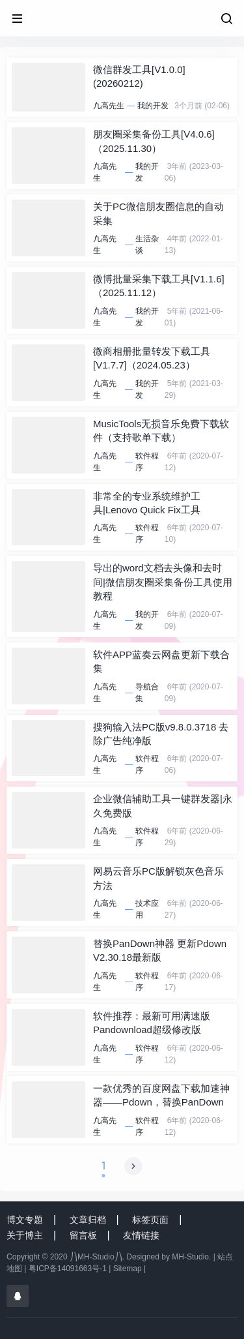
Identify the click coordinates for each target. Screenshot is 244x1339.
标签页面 (150, 1219)
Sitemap (127, 1268)
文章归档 (88, 1219)
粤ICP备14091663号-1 (68, 1268)
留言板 (83, 1235)
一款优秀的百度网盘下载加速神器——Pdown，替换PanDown (161, 1095)
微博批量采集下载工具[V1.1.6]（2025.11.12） (158, 285)
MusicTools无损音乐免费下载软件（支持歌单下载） (161, 430)
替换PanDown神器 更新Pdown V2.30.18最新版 (159, 950)
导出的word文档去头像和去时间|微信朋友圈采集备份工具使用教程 (162, 581)
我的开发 (153, 105)
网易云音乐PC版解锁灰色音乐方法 (158, 877)
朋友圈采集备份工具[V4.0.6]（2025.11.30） (154, 140)
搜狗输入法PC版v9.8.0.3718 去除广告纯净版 (160, 733)
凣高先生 (108, 105)
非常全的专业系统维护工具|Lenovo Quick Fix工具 (146, 502)
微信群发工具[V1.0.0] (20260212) (139, 76)
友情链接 (141, 1235)
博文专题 (25, 1219)
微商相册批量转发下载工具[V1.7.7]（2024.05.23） (151, 358)
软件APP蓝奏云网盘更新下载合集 (161, 661)
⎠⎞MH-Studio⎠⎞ (96, 1256)
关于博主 (25, 1235)
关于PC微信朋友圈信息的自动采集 (158, 213)
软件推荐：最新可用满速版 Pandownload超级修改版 (151, 1022)
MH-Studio (190, 1256)
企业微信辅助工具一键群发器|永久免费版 (162, 805)
